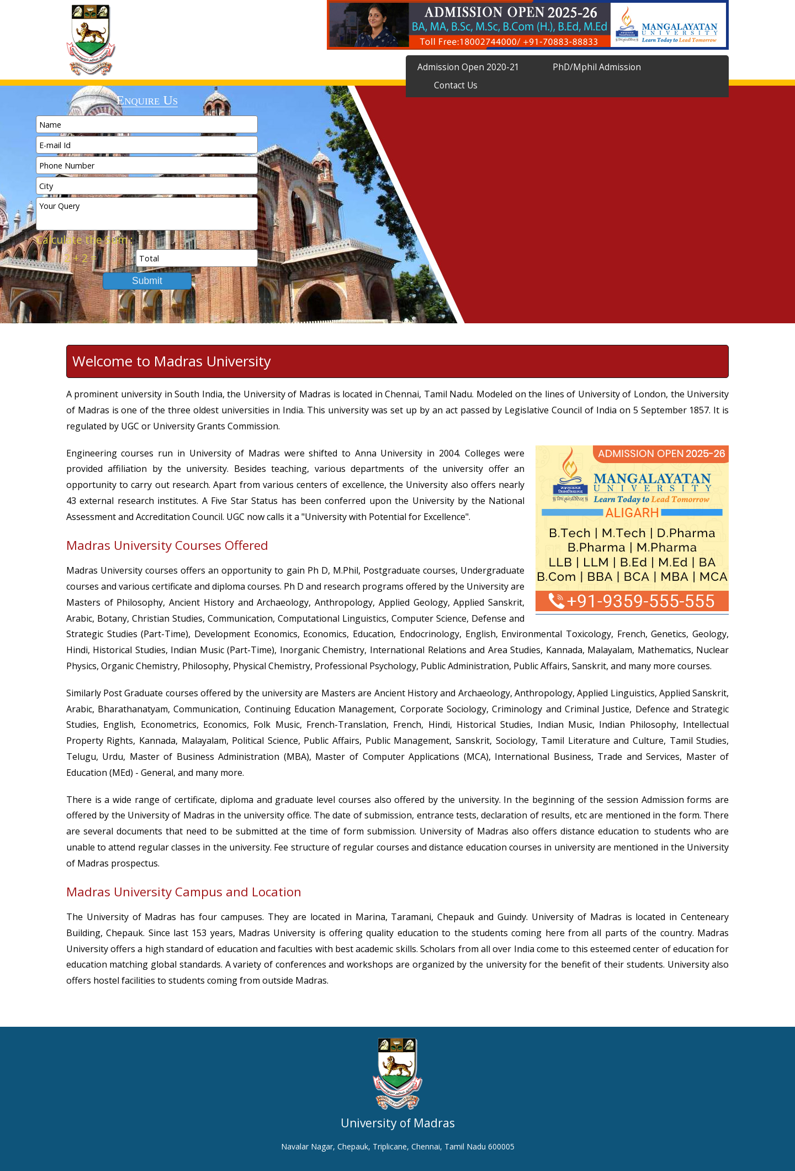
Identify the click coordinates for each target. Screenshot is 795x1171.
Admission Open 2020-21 (468, 67)
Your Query (147, 213)
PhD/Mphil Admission (597, 67)
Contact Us (456, 85)
